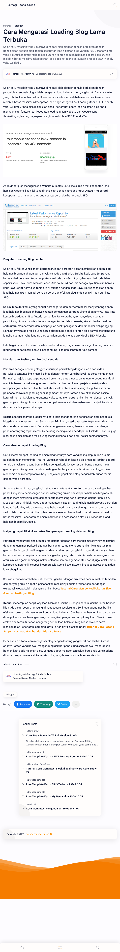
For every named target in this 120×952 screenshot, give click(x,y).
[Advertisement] (60, 43)
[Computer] (33, 817)
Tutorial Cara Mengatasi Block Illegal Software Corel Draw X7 (61, 823)
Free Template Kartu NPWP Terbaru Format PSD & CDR (59, 809)
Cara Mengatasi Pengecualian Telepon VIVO (52, 861)
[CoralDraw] (33, 784)
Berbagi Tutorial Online (21, 5)
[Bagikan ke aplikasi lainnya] (76, 757)
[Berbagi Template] (36, 805)
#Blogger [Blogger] (10, 747)
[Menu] (60, 947)
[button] (23, 757)
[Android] (32, 857)
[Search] (115, 4)
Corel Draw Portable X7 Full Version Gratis (51, 788)
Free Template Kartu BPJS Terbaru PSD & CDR (54, 837)
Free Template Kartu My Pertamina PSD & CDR (54, 849)
